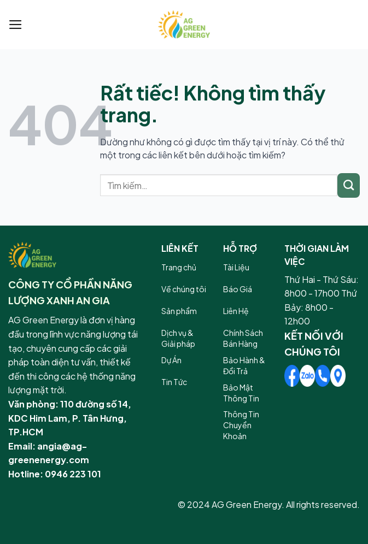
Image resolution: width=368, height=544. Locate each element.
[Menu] (15, 24)
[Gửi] (348, 185)
